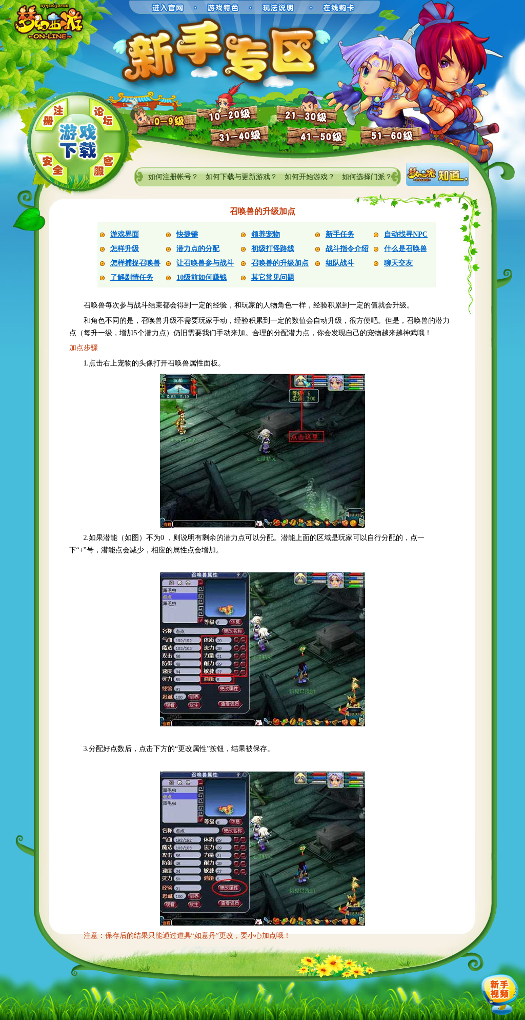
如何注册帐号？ (173, 177)
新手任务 (340, 234)
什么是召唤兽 (405, 249)
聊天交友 (398, 263)
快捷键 (187, 234)
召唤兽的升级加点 (280, 263)
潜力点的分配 (197, 249)
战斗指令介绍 (347, 249)
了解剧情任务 (131, 277)
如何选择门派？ (367, 177)
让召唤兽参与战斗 (205, 263)
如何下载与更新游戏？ (241, 177)
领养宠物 (265, 234)
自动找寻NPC (406, 234)
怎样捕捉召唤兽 (135, 263)
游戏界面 (124, 234)
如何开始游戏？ (310, 177)
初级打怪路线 (272, 249)
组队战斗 (340, 263)
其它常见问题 (272, 277)
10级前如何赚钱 (201, 277)
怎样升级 (124, 249)
